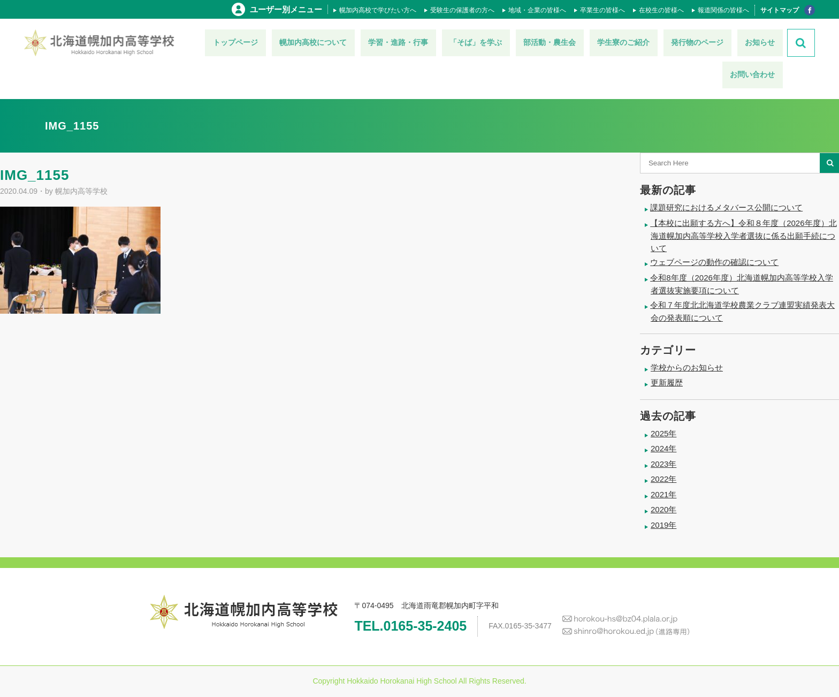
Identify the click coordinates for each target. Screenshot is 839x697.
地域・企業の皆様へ (537, 10)
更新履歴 (667, 382)
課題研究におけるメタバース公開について (726, 207)
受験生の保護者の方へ (462, 10)
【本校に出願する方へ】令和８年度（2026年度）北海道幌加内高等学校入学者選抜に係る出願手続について (743, 235)
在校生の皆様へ (661, 10)
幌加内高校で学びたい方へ (377, 10)
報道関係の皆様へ (723, 10)
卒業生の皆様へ (602, 10)
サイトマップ (779, 10)
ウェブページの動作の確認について (714, 262)
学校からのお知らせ (687, 367)
